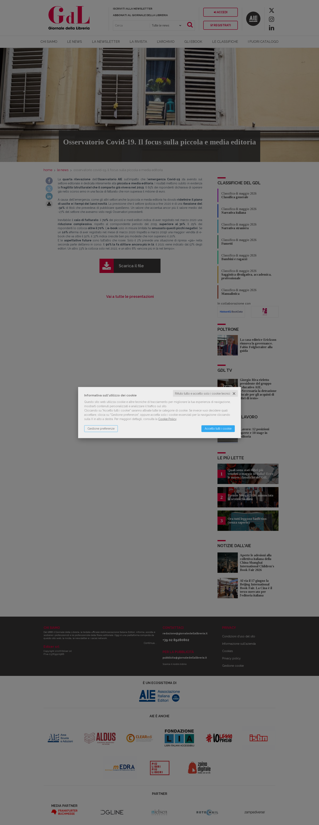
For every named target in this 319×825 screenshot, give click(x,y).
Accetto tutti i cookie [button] (218, 428)
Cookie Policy (167, 418)
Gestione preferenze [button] (101, 428)
